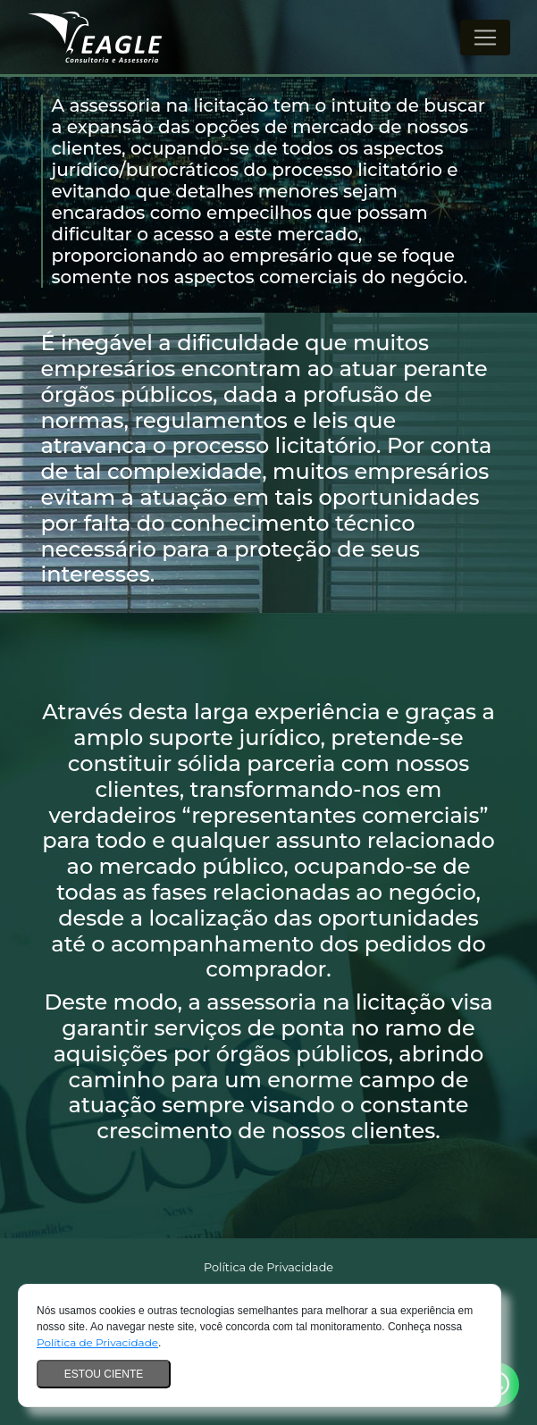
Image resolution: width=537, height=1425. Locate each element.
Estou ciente (103, 1374)
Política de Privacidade (97, 1342)
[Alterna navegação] (485, 37)
